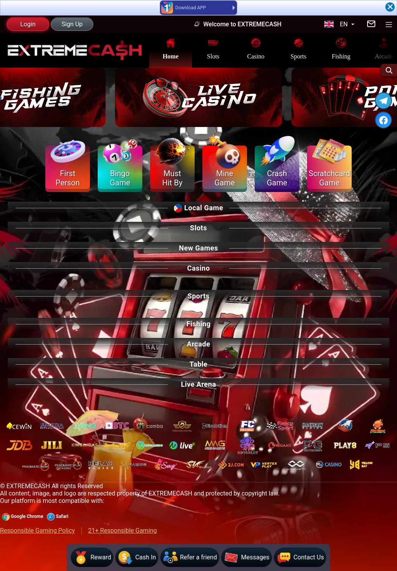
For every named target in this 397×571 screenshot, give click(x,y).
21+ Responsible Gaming (122, 530)
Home (170, 48)
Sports (298, 48)
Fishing (341, 48)
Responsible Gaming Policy (37, 530)
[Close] (390, 7)
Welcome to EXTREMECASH (248, 24)
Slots (213, 48)
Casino (255, 48)
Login (27, 24)
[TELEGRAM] (383, 101)
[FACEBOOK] (383, 120)
